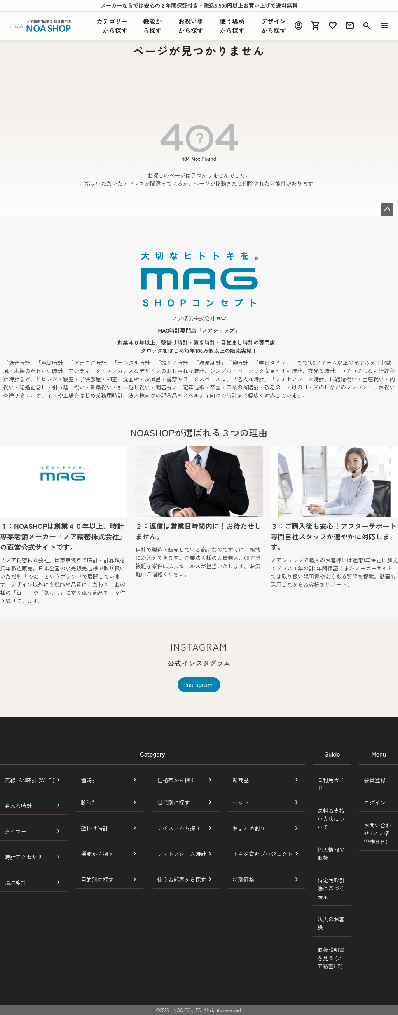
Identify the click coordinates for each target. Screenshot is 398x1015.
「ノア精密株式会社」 (27, 560)
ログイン (375, 802)
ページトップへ (387, 209)
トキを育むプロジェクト (263, 854)
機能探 (152, 25)
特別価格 (244, 879)
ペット (241, 802)
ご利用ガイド (331, 784)
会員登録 (375, 780)
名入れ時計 (18, 805)
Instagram (199, 684)
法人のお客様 (331, 923)
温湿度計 (15, 882)
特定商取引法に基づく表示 (331, 888)
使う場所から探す (232, 25)
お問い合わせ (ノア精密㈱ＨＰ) (377, 833)
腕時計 (89, 802)
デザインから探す (273, 25)
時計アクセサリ (24, 857)
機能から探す (97, 854)
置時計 (89, 780)
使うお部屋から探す (181, 879)
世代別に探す (173, 802)
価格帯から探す (176, 780)
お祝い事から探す (190, 25)
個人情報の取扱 (331, 854)
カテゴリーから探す (111, 25)
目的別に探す (97, 879)
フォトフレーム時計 (181, 854)
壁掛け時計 (94, 828)
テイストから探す (179, 828)
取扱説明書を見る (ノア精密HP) (331, 958)
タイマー (15, 831)
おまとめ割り (249, 828)
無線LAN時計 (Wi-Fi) (29, 780)
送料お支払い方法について (331, 819)
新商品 (241, 780)
